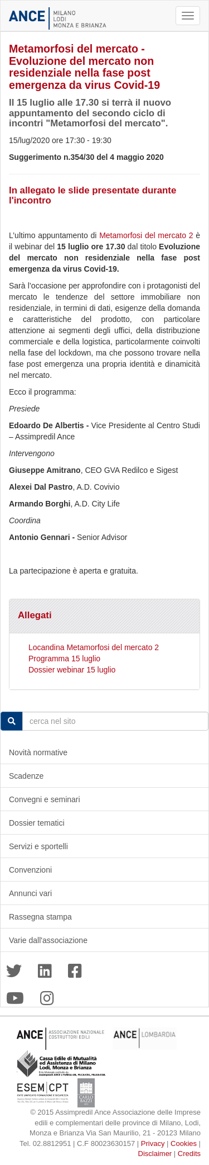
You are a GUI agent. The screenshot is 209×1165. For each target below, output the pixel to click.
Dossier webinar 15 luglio (71, 669)
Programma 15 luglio (64, 658)
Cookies (184, 1143)
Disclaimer (155, 1153)
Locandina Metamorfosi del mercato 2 (93, 647)
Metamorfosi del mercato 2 (146, 235)
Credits (189, 1153)
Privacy (153, 1143)
